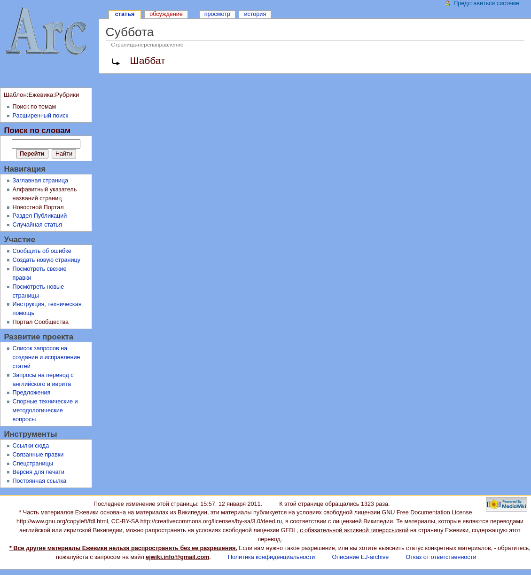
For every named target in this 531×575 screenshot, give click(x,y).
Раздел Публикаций (40, 216)
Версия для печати (39, 472)
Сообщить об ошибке (42, 251)
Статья (124, 14)
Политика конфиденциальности (271, 557)
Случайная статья (37, 224)
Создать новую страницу (47, 260)
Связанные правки (38, 454)
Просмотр (217, 14)
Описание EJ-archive (360, 557)
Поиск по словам (37, 130)
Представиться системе (486, 3)
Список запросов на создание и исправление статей (46, 357)
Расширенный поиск (41, 115)
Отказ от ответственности (441, 557)
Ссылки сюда (31, 445)
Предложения (32, 392)
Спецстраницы (33, 463)
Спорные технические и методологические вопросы (45, 410)
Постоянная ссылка (40, 481)
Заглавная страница (41, 180)
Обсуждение (166, 14)
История (255, 14)
